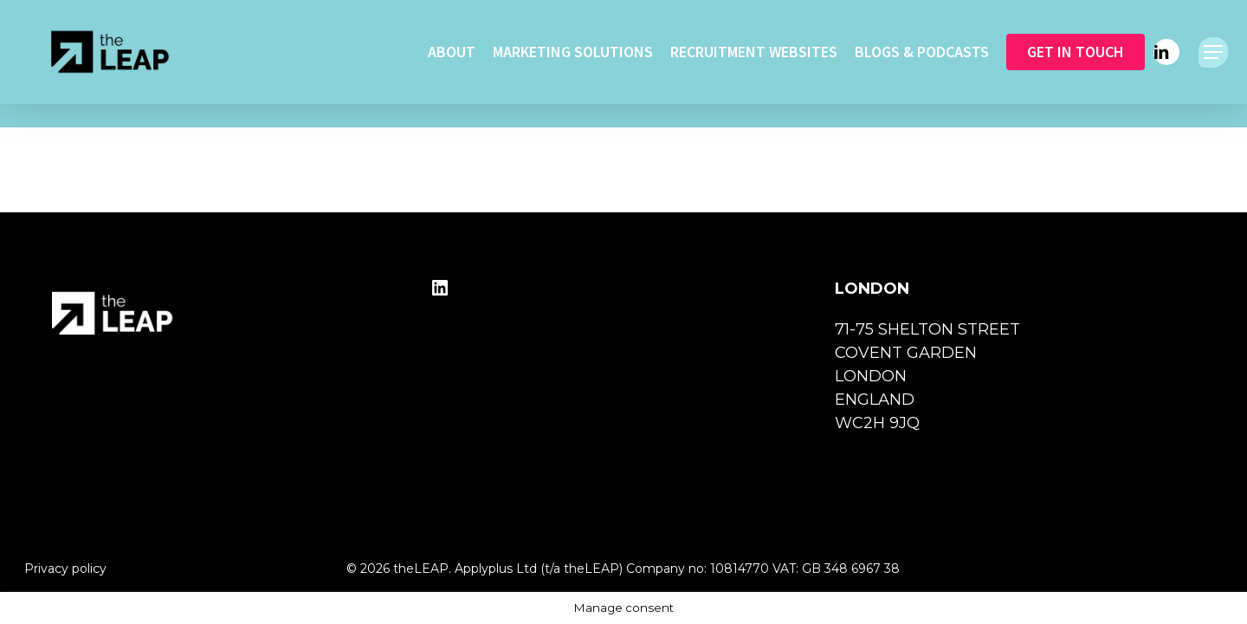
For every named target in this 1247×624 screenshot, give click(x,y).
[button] (1213, 52)
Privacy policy (65, 568)
